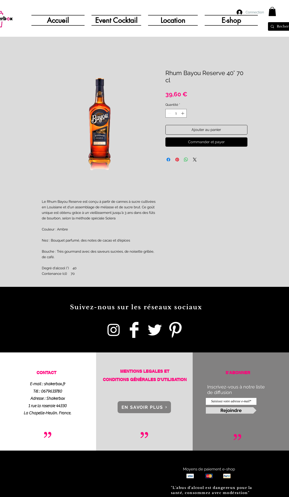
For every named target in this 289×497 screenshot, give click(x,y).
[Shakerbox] (134, 330)
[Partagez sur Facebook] (168, 159)
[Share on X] (195, 159)
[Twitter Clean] (154, 330)
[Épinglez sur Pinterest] (177, 159)
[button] (272, 11)
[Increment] (183, 113)
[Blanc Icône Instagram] (113, 330)
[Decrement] (169, 113)
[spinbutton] (176, 113)
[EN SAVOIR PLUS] (144, 407)
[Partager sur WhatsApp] (186, 159)
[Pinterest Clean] (175, 330)
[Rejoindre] (231, 410)
